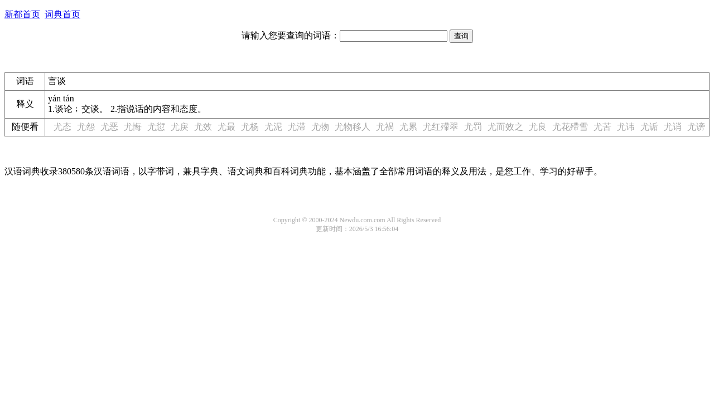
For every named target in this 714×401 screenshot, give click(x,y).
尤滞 (297, 126)
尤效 (203, 126)
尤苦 (602, 126)
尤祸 (385, 126)
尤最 (226, 126)
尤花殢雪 (570, 126)
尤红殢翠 (441, 126)
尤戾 (180, 126)
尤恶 (109, 126)
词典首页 (62, 14)
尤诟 (649, 126)
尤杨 (250, 126)
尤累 (408, 126)
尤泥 (273, 126)
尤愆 (156, 126)
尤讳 (626, 126)
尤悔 (133, 126)
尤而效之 (505, 126)
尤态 (62, 126)
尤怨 (86, 126)
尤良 (538, 126)
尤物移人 (352, 126)
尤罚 (473, 126)
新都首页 (22, 14)
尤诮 (673, 126)
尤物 (320, 126)
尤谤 (696, 126)
